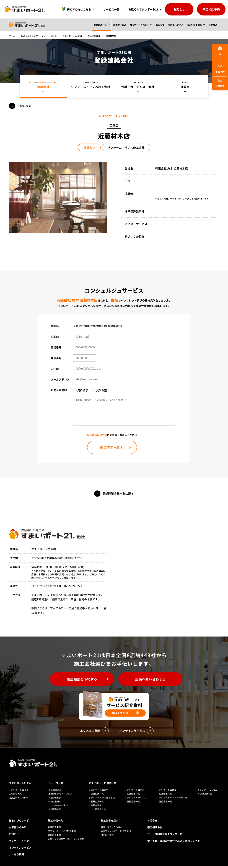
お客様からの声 (17, 827)
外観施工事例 (54, 834)
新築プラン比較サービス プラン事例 (66, 838)
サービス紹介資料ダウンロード (164, 834)
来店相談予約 (211, 9)
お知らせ (160, 24)
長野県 (53, 35)
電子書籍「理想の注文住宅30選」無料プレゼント (175, 841)
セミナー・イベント (139, 24)
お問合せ (179, 9)
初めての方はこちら (75, 9)
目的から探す (107, 834)
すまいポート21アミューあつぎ (172, 797)
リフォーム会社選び (58, 805)
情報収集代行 (54, 809)
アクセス (213, 24)
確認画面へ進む (112, 447)
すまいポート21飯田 (72, 35)
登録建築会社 (93, 35)
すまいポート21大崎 (98, 789)
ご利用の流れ (15, 793)
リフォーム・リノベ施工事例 (62, 830)
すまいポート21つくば (136, 797)
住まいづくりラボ (19, 820)
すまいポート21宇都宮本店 (102, 797)
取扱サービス (119, 24)
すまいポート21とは (20, 783)
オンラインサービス (20, 847)
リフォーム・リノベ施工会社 (125, 147)
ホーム (12, 35)
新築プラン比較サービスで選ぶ (116, 830)
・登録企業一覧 (96, 793)
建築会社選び (54, 789)
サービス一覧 (111, 9)
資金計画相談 (54, 797)
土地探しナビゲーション (60, 793)
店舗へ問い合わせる (150, 679)
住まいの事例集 (194, 24)
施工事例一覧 (55, 820)
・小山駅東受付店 (97, 809)
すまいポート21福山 (207, 789)
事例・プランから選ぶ (111, 826)
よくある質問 (16, 854)
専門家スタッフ (175, 24)
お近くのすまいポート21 (143, 9)
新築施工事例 (54, 826)
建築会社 (89, 147)
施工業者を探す (109, 820)
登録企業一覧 (99, 24)
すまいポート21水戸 (134, 789)
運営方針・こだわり (18, 797)
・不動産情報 (95, 805)
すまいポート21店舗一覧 (102, 783)
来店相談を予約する (82, 679)
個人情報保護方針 (97, 435)
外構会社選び (54, 801)
